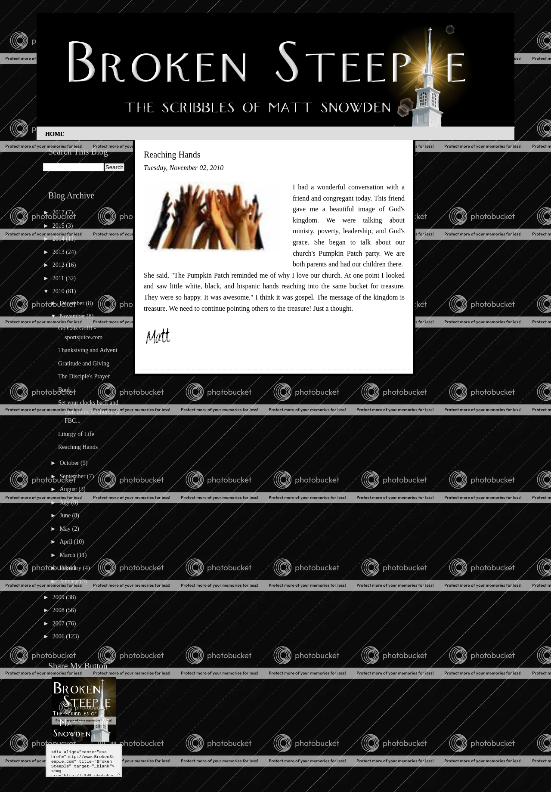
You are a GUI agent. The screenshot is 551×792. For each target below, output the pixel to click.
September (73, 476)
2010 (59, 291)
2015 (59, 226)
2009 (59, 597)
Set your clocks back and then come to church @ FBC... (89, 411)
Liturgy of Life (76, 434)
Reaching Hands (78, 447)
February (71, 568)
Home (54, 134)
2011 (59, 278)
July (65, 502)
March (68, 555)
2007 (59, 623)
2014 (59, 238)
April (66, 541)
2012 (59, 265)
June (65, 515)
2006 (59, 636)
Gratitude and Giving (83, 363)
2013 (59, 252)
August (68, 489)
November (73, 316)
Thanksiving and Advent (88, 350)
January (69, 581)
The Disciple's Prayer (84, 376)
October (69, 463)
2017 (59, 212)
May (65, 529)
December (72, 303)
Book (64, 390)
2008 (59, 610)
